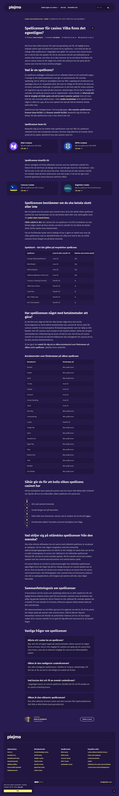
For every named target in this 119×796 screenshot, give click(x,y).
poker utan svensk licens (38, 219)
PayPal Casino (38, 763)
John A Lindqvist (38, 37)
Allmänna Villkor (12, 766)
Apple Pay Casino (39, 769)
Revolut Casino (38, 766)
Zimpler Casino (38, 760)
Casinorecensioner (93, 760)
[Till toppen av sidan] (114, 791)
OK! (18, 791)
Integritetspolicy (12, 763)
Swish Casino (38, 772)
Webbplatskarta (12, 772)
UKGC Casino (65, 763)
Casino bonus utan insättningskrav (98, 769)
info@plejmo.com (106, 784)
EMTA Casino (65, 757)
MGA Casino (64, 754)
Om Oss (63, 7)
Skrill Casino (38, 757)
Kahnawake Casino (66, 766)
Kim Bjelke (56, 37)
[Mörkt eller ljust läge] (108, 7)
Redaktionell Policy (13, 760)
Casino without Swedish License (97, 754)
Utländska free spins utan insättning (99, 766)
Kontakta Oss (73, 7)
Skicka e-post (86, 721)
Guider (47, 19)
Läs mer (20, 787)
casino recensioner (68, 99)
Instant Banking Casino (41, 754)
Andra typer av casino (49, 7)
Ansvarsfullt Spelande (14, 769)
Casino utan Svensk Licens (34, 19)
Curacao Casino (65, 760)
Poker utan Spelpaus (94, 757)
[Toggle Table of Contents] (92, 28)
